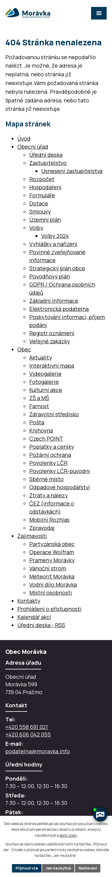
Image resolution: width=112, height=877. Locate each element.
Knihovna (41, 430)
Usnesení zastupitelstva (71, 170)
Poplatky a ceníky (51, 446)
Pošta (36, 422)
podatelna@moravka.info (37, 751)
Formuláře (42, 195)
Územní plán (45, 219)
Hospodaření (45, 187)
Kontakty (28, 600)
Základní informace (53, 300)
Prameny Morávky (52, 560)
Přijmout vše (27, 868)
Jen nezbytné (58, 868)
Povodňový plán (49, 276)
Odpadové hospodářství (59, 487)
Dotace (38, 203)
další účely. (68, 835)
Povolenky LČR (48, 462)
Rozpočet (41, 179)
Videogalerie (45, 373)
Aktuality (40, 357)
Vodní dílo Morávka (53, 584)
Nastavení (88, 868)
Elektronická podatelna (59, 308)
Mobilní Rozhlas (49, 519)
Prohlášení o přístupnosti (49, 608)
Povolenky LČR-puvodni (59, 471)
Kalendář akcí (34, 617)
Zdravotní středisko (54, 414)
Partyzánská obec (52, 544)
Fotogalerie (44, 381)
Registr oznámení (51, 333)
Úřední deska (45, 154)
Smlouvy (40, 211)
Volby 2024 (55, 235)
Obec (24, 349)
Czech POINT (46, 438)
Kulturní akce (45, 389)
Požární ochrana (50, 454)
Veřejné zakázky (49, 341)
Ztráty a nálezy (48, 495)
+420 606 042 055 (28, 734)
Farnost (39, 406)
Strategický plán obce (57, 268)
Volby (36, 227)
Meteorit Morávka (51, 576)
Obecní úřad (32, 146)
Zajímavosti (32, 535)
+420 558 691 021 (26, 726)
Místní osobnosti (50, 592)
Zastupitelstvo (48, 162)
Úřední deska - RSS (41, 625)
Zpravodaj (42, 527)
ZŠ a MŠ (39, 398)
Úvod (23, 138)
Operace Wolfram (51, 552)
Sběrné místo (46, 479)
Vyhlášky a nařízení (53, 243)
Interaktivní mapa (51, 365)
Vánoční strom (47, 568)
